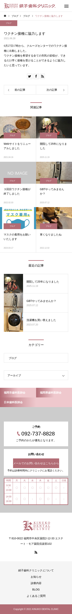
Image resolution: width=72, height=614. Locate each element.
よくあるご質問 (36, 595)
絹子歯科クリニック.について (36, 570)
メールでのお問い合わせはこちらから (36, 463)
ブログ (9, 23)
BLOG (36, 589)
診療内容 (36, 583)
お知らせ (36, 576)
